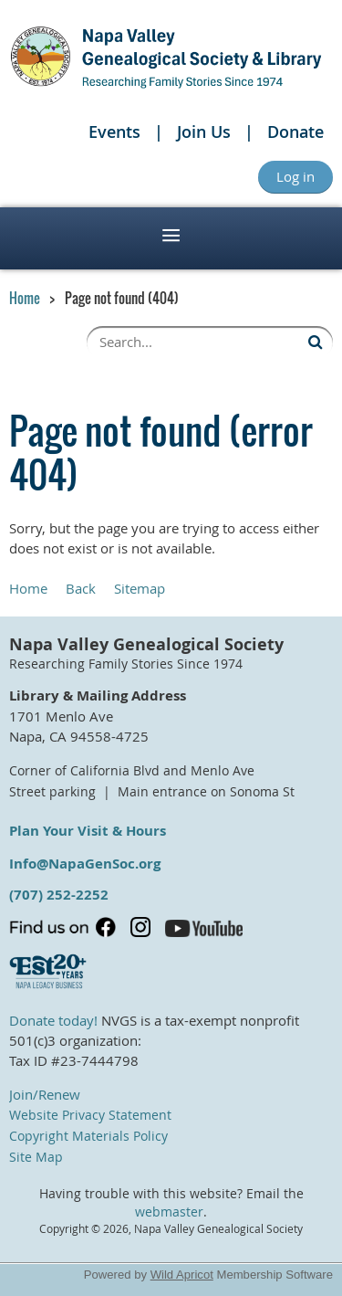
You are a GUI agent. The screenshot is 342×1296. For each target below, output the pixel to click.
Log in (295, 176)
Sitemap (139, 588)
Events (114, 131)
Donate (295, 131)
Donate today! (53, 1020)
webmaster (169, 1212)
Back (81, 588)
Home (24, 298)
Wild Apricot (181, 1274)
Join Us (204, 131)
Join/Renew (44, 1094)
